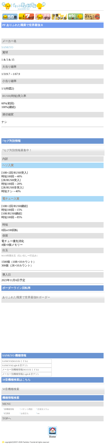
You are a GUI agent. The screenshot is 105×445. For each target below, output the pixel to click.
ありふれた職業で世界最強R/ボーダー (26, 297)
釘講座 (7, 413)
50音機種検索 (10, 389)
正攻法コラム (43, 409)
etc (38, 413)
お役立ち (25, 413)
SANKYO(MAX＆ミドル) (15, 361)
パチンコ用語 (26, 409)
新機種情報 (9, 409)
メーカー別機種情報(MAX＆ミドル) (20, 369)
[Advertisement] (29, 33)
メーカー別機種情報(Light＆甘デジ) (20, 374)
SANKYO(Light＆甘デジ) (14, 365)
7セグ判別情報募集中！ (17, 150)
